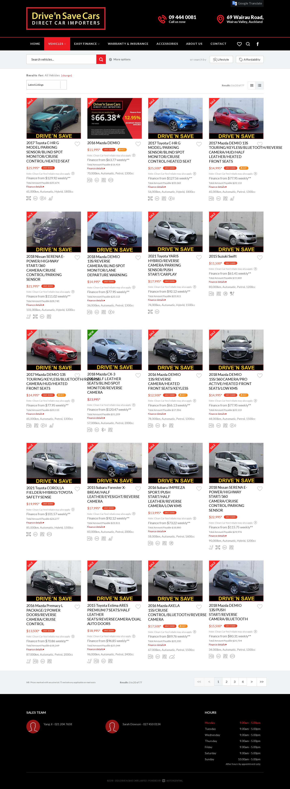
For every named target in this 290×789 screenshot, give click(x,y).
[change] (66, 75)
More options (120, 59)
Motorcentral (172, 781)
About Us (194, 43)
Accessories (167, 43)
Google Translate (247, 3)
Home (35, 43)
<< (206, 681)
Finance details (35, 186)
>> (262, 681)
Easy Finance (87, 43)
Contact (219, 43)
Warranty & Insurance (128, 43)
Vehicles (57, 43)
